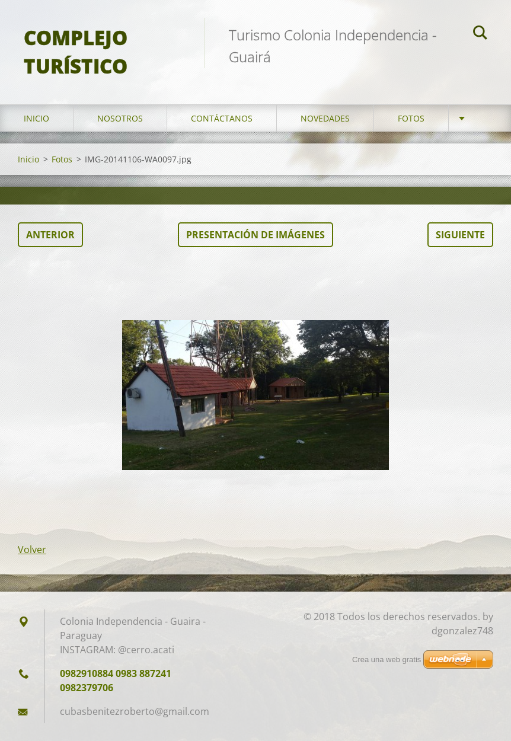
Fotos (411, 118)
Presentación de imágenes (255, 234)
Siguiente (460, 234)
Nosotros (120, 118)
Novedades (325, 118)
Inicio (36, 118)
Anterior (50, 234)
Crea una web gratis (386, 659)
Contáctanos (222, 118)
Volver (32, 549)
